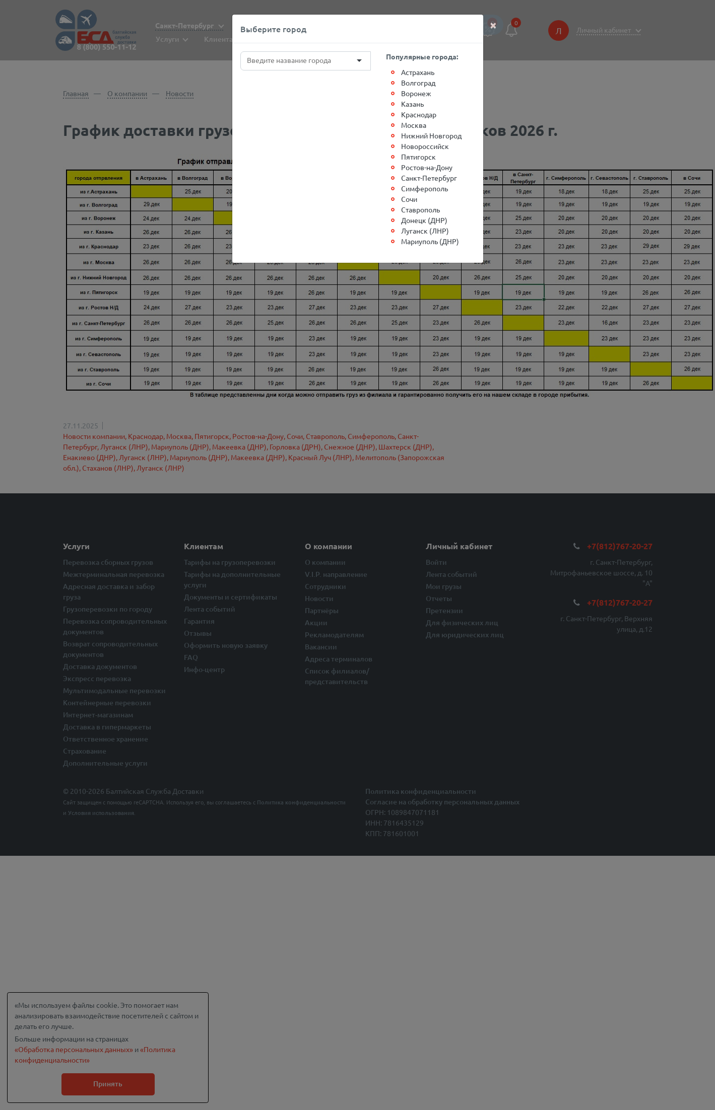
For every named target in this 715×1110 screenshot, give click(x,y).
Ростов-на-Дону (426, 167)
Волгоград (418, 82)
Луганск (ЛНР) (425, 230)
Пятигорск (418, 156)
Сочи (409, 198)
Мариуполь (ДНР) (430, 241)
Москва (413, 124)
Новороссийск (425, 146)
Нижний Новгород (431, 135)
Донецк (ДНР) (424, 220)
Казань (412, 103)
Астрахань (417, 72)
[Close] (493, 25)
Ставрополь (420, 209)
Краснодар (418, 114)
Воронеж (416, 93)
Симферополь (424, 188)
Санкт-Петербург (429, 177)
